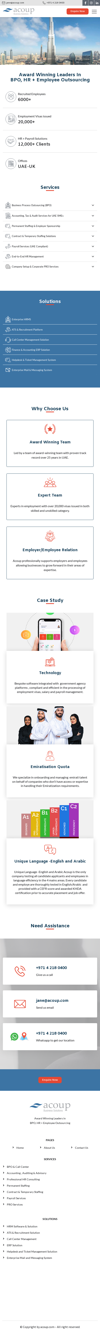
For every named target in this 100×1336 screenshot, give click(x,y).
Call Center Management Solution (27, 340)
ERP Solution (15, 1245)
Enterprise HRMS (18, 319)
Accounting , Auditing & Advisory (26, 1173)
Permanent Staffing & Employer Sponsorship (32, 226)
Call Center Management (22, 1239)
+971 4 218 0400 (55, 3)
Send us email (66, 1003)
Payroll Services (16, 1198)
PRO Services (15, 1204)
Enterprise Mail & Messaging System (28, 370)
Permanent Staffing (18, 1185)
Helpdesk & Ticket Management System (30, 360)
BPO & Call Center (18, 1166)
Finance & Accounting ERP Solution (27, 350)
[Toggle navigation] (95, 11)
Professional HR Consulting (23, 1179)
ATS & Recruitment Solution (23, 1232)
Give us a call (66, 970)
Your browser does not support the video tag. (50, 41)
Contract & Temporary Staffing (25, 1191)
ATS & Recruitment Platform (24, 329)
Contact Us (81, 1147)
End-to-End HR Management (24, 256)
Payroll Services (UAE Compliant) (26, 246)
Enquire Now (77, 11)
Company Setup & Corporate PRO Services (32, 266)
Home (20, 1147)
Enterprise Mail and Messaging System (30, 1257)
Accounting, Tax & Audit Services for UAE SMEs (34, 216)
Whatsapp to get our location (66, 1036)
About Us (49, 1147)
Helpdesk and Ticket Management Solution (32, 1251)
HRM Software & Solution (22, 1226)
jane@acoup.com (15, 3)
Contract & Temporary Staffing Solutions (30, 236)
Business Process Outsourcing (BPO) (28, 205)
